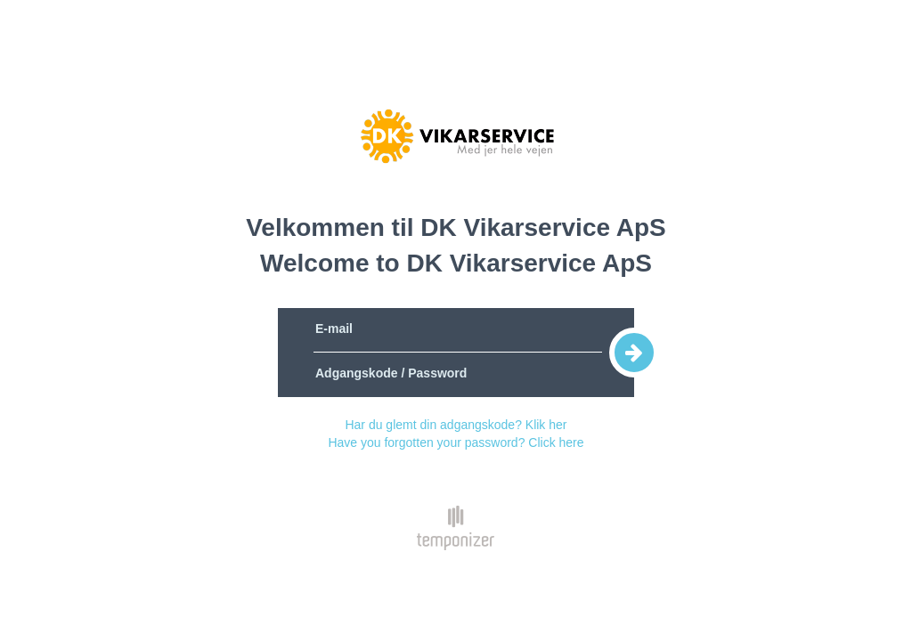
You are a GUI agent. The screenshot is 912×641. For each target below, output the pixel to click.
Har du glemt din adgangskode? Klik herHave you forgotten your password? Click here (455, 434)
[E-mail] (458, 330)
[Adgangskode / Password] (458, 375)
